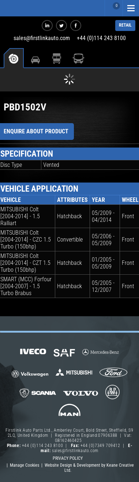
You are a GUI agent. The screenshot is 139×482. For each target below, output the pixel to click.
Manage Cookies (24, 465)
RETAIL (125, 25)
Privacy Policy (68, 458)
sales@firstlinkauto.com (42, 38)
